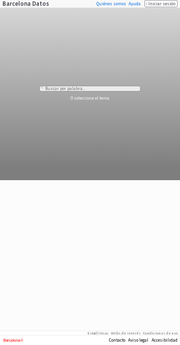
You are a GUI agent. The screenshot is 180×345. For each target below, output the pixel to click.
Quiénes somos (111, 4)
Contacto (117, 340)
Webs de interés (126, 333)
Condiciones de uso (160, 333)
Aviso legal (138, 340)
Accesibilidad (165, 340)
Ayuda (135, 4)
